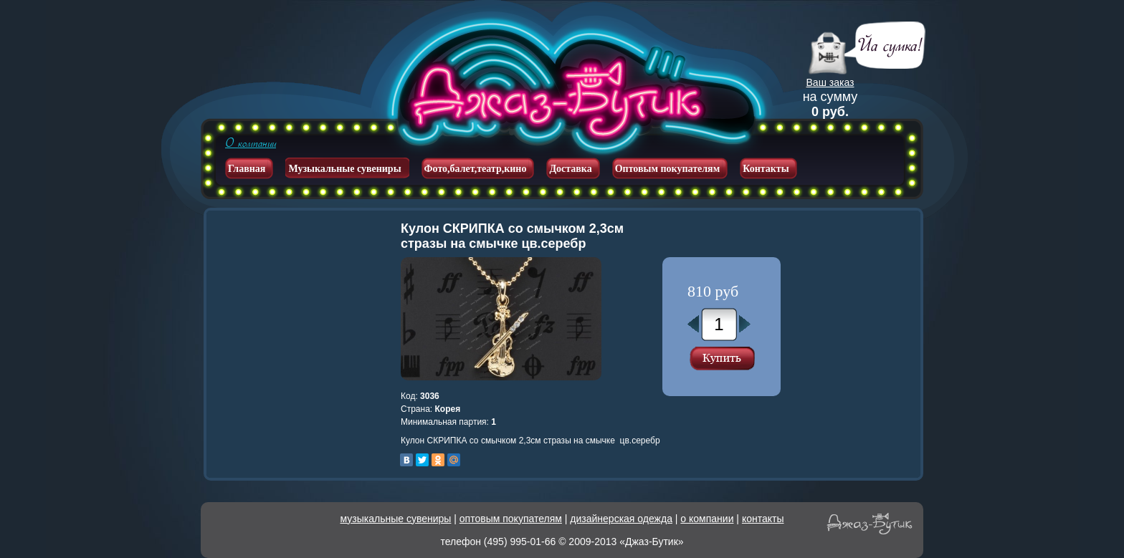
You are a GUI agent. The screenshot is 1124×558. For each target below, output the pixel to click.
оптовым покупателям (510, 518)
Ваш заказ (830, 82)
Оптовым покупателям (667, 168)
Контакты (766, 168)
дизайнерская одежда (621, 518)
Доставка (570, 168)
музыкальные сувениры (396, 518)
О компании (250, 143)
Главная (246, 168)
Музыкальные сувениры (344, 168)
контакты (763, 518)
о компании (706, 518)
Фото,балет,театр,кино (475, 168)
